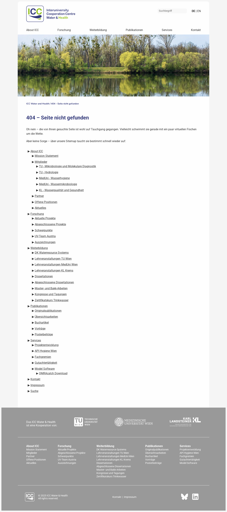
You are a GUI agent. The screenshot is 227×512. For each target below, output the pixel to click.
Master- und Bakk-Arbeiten (111, 469)
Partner (30, 456)
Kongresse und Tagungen (110, 473)
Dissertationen (104, 463)
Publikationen (134, 30)
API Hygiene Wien (189, 452)
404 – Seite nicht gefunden (65, 103)
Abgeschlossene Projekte (71, 452)
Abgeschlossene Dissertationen (113, 466)
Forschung (64, 30)
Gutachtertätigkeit (190, 459)
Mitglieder (31, 452)
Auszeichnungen (67, 463)
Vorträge (150, 459)
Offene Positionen (36, 459)
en (198, 11)
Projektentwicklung (190, 449)
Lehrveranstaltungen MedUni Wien (115, 456)
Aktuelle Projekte (67, 449)
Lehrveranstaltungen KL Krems (113, 459)
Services (167, 30)
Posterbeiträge (153, 463)
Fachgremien (187, 456)
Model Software (188, 463)
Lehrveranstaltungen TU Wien (112, 452)
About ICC (32, 30)
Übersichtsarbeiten (155, 452)
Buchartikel (151, 456)
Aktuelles (31, 463)
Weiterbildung (98, 30)
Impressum (130, 497)
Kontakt (196, 30)
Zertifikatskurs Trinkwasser (111, 476)
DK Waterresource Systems (111, 449)
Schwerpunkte (66, 456)
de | (194, 11)
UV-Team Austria (67, 459)
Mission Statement (36, 449)
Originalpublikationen (157, 449)
